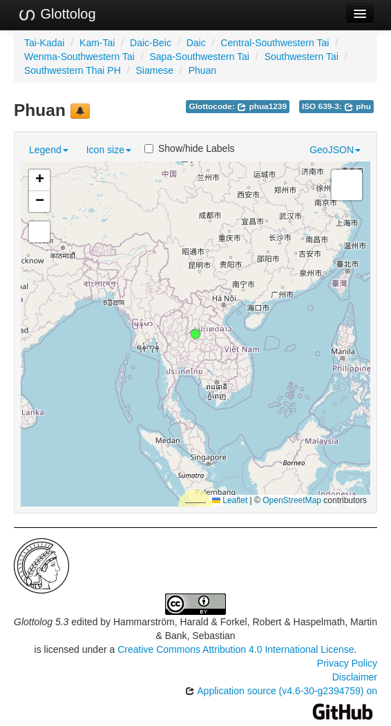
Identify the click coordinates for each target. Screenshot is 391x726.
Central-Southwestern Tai (274, 42)
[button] (195, 334)
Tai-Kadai (44, 42)
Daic (196, 42)
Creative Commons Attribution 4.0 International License (235, 649)
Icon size (108, 149)
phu (357, 106)
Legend (48, 149)
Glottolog (56, 14)
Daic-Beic (150, 42)
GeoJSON (335, 149)
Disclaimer (354, 677)
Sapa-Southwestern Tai (199, 56)
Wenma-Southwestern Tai (79, 56)
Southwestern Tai (301, 56)
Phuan (202, 70)
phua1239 (262, 106)
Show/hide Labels (189, 148)
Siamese (154, 70)
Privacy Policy (347, 663)
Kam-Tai (97, 42)
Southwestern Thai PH (72, 70)
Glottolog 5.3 (41, 621)
